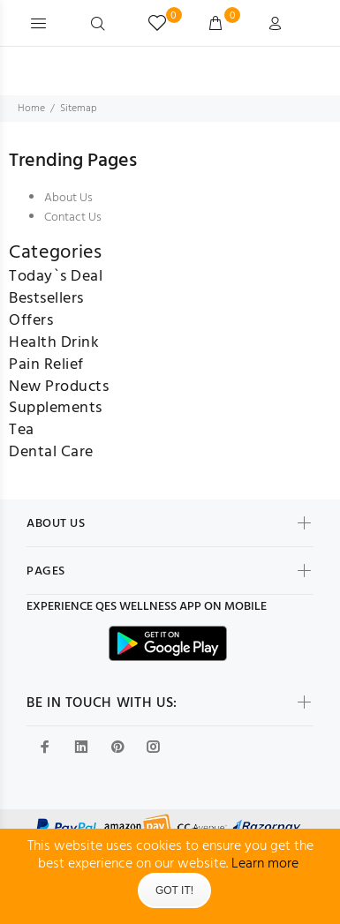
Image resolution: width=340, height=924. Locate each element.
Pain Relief (46, 365)
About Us (68, 198)
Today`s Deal (55, 276)
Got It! (174, 890)
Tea (21, 430)
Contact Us (73, 217)
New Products (59, 387)
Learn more (264, 864)
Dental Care (51, 452)
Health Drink (54, 343)
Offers (31, 321)
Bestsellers (46, 299)
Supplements (55, 408)
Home (31, 108)
